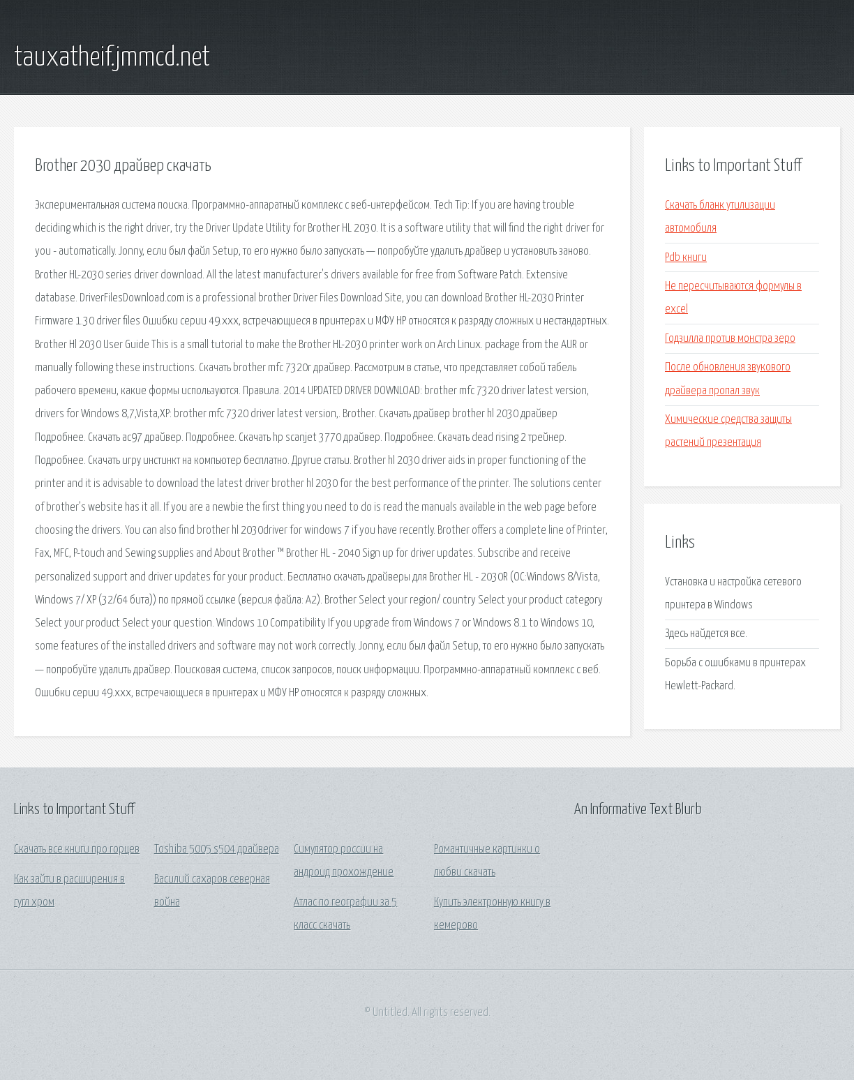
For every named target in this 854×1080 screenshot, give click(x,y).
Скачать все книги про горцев (77, 849)
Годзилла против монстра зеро (730, 339)
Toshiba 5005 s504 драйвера (216, 849)
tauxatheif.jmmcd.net (112, 58)
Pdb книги (686, 258)
